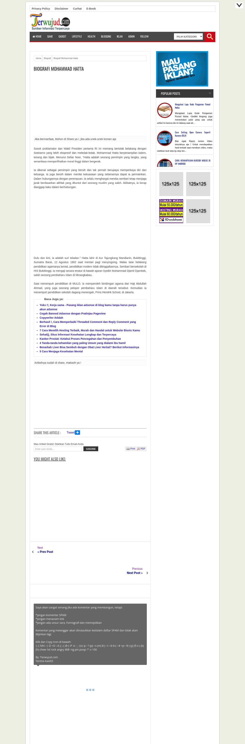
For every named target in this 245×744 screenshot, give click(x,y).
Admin (131, 36)
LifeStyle (77, 36)
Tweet (71, 432)
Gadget (62, 36)
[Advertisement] (90, 105)
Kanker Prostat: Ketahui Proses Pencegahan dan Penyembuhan (80, 338)
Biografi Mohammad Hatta (59, 68)
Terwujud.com (121, 732)
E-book (91, 8)
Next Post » (135, 552)
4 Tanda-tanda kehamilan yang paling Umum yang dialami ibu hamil (83, 343)
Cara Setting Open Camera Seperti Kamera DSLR (192, 134)
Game (50, 36)
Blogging (106, 36)
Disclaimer (61, 8)
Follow (144, 36)
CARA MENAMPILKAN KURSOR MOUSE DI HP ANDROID (192, 162)
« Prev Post (45, 552)
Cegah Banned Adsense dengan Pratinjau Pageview (73, 313)
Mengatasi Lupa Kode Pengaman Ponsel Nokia (192, 106)
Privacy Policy (41, 8)
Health (91, 36)
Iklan (119, 36)
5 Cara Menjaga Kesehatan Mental (61, 351)
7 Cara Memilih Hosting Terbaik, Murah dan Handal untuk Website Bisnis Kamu (90, 330)
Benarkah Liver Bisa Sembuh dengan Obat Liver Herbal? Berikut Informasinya (89, 347)
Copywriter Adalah (51, 317)
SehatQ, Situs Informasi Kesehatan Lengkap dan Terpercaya (78, 334)
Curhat (77, 8)
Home (37, 36)
